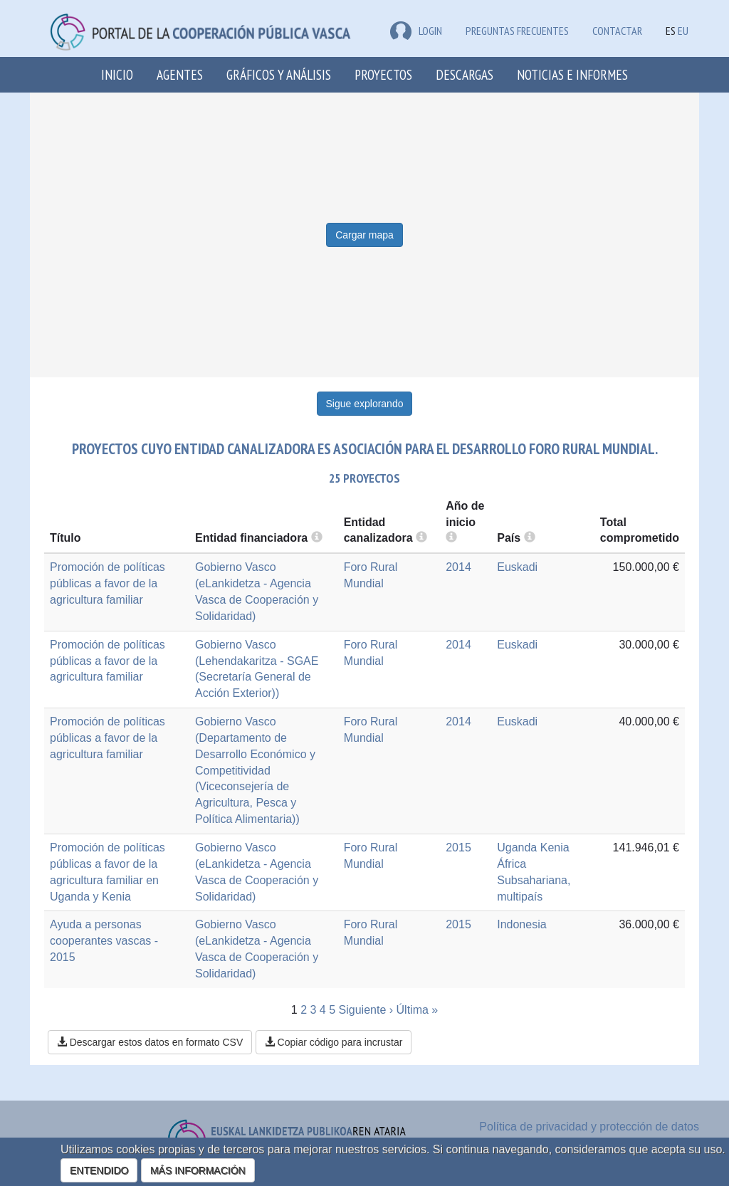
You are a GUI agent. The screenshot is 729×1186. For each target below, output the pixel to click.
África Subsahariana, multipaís (533, 880)
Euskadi (517, 567)
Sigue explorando (365, 403)
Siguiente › (366, 1010)
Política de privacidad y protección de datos (589, 1127)
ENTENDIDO (99, 1170)
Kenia (555, 847)
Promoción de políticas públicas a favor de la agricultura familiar (107, 583)
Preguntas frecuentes (517, 30)
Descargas (464, 74)
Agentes (180, 74)
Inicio (117, 74)
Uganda (517, 847)
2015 (458, 847)
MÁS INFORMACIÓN (198, 1170)
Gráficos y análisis (278, 74)
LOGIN (416, 30)
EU (683, 30)
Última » (418, 1010)
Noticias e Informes (572, 74)
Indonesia (521, 924)
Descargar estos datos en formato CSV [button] (150, 1042)
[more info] (451, 538)
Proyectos (383, 74)
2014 (458, 567)
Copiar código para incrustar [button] (334, 1042)
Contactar (617, 30)
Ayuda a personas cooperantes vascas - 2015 (104, 940)
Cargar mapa (364, 235)
